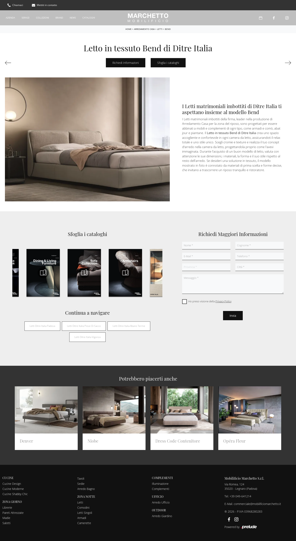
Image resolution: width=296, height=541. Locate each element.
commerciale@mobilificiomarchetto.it (257, 504)
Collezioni (42, 17)
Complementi (160, 489)
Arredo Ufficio (161, 502)
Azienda (10, 17)
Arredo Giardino (162, 516)
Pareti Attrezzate (13, 513)
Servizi (25, 17)
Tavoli (80, 478)
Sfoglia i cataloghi (168, 63)
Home (128, 29)
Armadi (81, 518)
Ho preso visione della (209, 301)
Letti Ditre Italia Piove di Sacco (84, 326)
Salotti (6, 523)
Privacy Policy (223, 301)
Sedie (80, 484)
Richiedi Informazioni (125, 63)
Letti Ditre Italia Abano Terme (129, 326)
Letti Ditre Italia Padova (42, 326)
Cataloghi (88, 17)
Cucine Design (11, 484)
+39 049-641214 (240, 496)
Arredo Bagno (86, 489)
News (73, 17)
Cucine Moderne (13, 489)
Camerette (84, 523)
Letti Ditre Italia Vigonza (87, 337)
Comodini (83, 507)
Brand (59, 17)
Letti (159, 29)
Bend (168, 29)
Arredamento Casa (144, 29)
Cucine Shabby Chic (15, 494)
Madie (6, 518)
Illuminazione (160, 484)
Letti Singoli (84, 513)
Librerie (7, 507)
